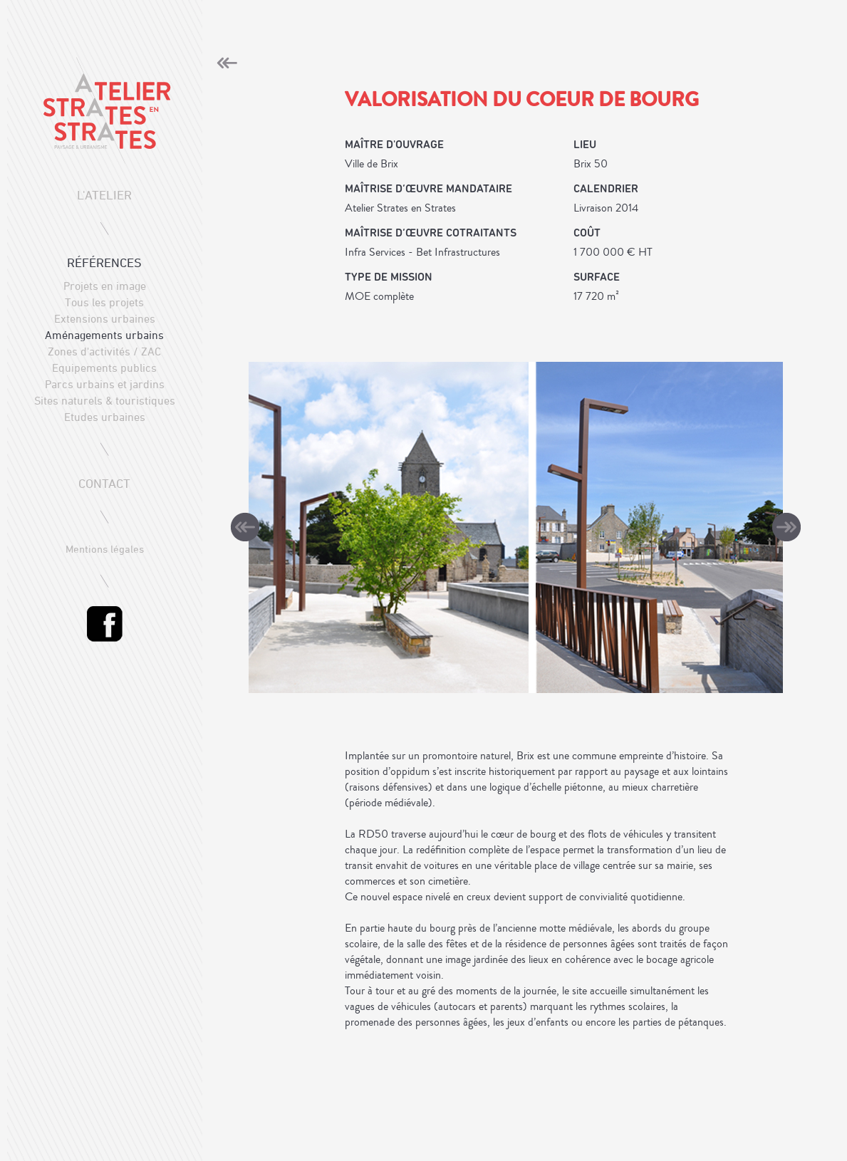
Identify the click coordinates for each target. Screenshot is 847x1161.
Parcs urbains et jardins (105, 384)
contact (104, 483)
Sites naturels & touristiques (104, 400)
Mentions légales (105, 549)
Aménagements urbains (104, 334)
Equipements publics (104, 367)
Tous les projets (104, 302)
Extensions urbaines (104, 318)
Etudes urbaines (104, 416)
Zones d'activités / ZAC (104, 351)
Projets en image (104, 285)
